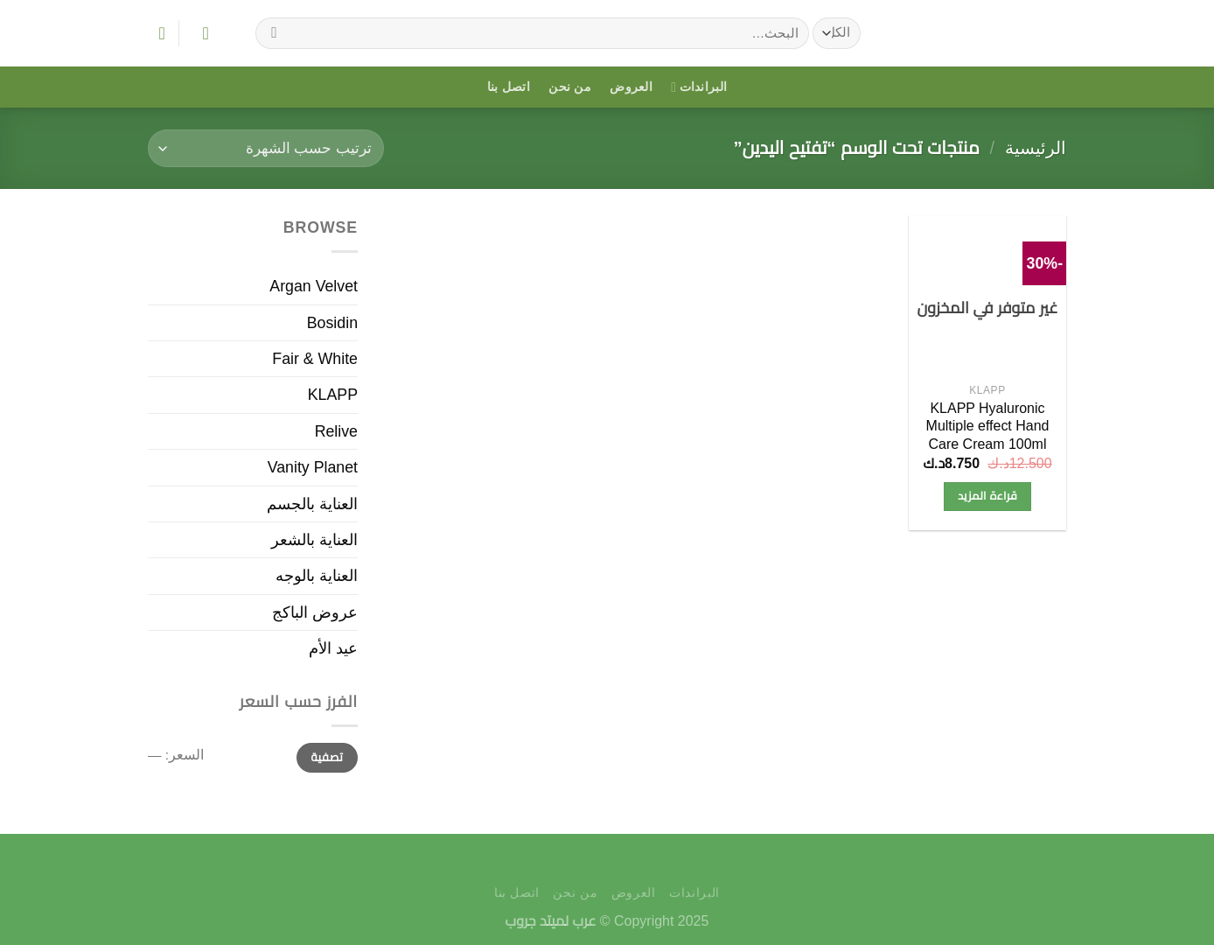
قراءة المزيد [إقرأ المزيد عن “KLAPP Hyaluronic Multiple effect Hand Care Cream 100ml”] (987, 495)
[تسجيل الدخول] (200, 33)
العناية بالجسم (312, 504)
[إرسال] (275, 33)
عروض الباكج (315, 612)
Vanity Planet (313, 467)
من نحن (569, 87)
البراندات (699, 87)
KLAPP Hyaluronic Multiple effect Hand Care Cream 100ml (988, 426)
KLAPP (333, 394)
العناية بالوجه (317, 575)
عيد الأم (333, 648)
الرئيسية (1035, 148)
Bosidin (332, 323)
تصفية (326, 757)
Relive (336, 431)
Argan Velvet (313, 286)
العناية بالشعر (314, 540)
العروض (631, 87)
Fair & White (315, 359)
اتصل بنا (508, 87)
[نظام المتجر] (266, 148)
